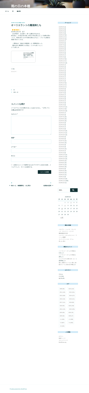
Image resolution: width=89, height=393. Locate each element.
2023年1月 (61, 104)
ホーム (7, 11)
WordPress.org (62, 342)
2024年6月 (61, 71)
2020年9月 (61, 160)
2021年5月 (61, 144)
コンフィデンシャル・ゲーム (66, 239)
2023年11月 (62, 85)
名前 (13, 137)
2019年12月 (62, 178)
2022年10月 (62, 110)
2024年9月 (61, 65)
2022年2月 (61, 126)
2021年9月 (61, 136)
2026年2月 (61, 31)
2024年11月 (62, 61)
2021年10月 (62, 134)
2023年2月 (61, 102)
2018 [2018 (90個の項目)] (71, 302)
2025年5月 (61, 49)
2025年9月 (61, 41)
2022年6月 (61, 118)
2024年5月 (61, 73)
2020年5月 (61, 168)
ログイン (61, 336)
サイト (13, 156)
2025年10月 (62, 39)
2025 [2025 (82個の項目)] (62, 316)
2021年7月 (61, 140)
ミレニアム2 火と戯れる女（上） (67, 258)
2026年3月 (61, 29)
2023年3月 (61, 100)
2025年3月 (61, 53)
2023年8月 (61, 91)
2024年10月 (62, 63)
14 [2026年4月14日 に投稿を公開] (62, 208)
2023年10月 (62, 87)
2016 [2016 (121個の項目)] (72, 299)
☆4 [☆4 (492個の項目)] (70, 322)
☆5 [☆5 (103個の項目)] (62, 326)
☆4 (17, 92)
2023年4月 (61, 98)
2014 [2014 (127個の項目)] (72, 295)
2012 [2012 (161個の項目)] (72, 292)
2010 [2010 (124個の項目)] (71, 288)
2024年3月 (61, 77)
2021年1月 (61, 152)
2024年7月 (61, 69)
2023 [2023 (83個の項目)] (62, 312)
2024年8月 (61, 67)
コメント (14, 114)
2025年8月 (61, 43)
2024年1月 (61, 81)
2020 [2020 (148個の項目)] (71, 305)
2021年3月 (61, 148)
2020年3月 (61, 172)
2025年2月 (61, 55)
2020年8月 (61, 162)
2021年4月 (61, 146)
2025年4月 (61, 51)
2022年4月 (61, 122)
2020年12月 (62, 154)
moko (23, 22)
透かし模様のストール (64, 262)
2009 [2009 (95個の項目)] (62, 288)
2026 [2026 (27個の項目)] (70, 316)
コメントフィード (63, 340)
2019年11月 (62, 180)
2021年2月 (61, 150)
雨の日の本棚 (20, 6)
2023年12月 (62, 83)
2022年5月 (61, 120)
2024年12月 (62, 59)
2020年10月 (62, 158)
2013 (15, 92)
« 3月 (61, 217)
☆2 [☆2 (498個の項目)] (70, 319)
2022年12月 (62, 106)
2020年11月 (62, 156)
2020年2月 (61, 174)
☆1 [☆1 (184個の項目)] (62, 319)
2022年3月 (61, 124)
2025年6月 (61, 47)
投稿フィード (62, 338)
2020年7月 (61, 164)
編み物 (19, 11)
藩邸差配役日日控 (63, 233)
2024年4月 (61, 75)
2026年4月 (61, 27)
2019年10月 (62, 182)
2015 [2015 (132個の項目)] (62, 299)
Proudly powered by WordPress (18, 389)
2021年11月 (62, 132)
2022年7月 (61, 116)
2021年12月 (62, 130)
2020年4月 (61, 170)
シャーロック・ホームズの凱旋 (67, 251)
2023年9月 (61, 89)
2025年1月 (61, 57)
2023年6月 (61, 94)
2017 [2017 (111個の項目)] (62, 302)
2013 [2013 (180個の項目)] (62, 295)
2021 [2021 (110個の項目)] (62, 309)
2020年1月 (61, 176)
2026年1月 (61, 33)
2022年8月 (61, 114)
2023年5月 (61, 96)
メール (13, 147)
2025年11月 (62, 37)
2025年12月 (62, 35)
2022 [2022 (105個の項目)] (72, 309)
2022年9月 (61, 112)
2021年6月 (61, 142)
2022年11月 (62, 108)
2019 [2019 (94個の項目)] (62, 305)
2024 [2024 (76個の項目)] (70, 312)
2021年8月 (61, 138)
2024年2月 (61, 79)
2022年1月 (61, 128)
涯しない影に (62, 241)
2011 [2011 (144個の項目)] (62, 292)
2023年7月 (61, 92)
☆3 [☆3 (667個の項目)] (62, 322)
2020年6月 (61, 166)
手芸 (60, 274)
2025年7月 (61, 45)
